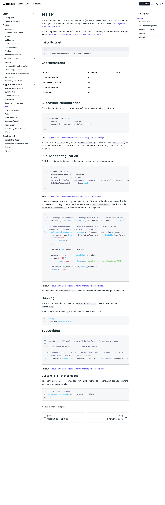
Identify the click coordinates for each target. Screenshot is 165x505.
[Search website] (152, 4)
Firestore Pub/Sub (12, 95)
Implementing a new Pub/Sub (16, 143)
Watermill (9, 3)
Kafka (7, 114)
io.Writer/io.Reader (12, 110)
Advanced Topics (11, 58)
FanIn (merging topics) (13, 69)
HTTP (7, 106)
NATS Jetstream (11, 117)
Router (7, 36)
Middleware (9, 40)
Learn (20, 3)
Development (9, 136)
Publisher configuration (147, 29)
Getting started (10, 17)
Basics (6, 25)
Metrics (8, 62)
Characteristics (144, 22)
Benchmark (9, 147)
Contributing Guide (12, 140)
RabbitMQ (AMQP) (12, 121)
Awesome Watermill (13, 54)
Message (8, 29)
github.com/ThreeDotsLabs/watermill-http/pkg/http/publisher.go (77, 196)
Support (37, 3)
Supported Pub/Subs (12, 84)
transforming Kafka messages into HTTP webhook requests (73, 34)
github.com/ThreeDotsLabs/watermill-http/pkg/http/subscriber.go (77, 137)
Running (142, 33)
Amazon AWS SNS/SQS (14, 88)
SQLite (7, 132)
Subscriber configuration (148, 25)
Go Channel (9, 99)
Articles (8, 51)
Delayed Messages (13, 77)
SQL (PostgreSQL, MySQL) (15, 128)
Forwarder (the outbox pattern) (17, 66)
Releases (8, 151)
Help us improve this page (53, 407)
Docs (28, 3)
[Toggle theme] (156, 4)
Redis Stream (10, 125)
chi (43, 145)
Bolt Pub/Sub (10, 92)
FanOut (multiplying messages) (17, 73)
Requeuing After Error (13, 80)
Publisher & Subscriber (14, 32)
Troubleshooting (11, 47)
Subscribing (143, 37)
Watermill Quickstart (13, 21)
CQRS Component (12, 43)
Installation (141, 18)
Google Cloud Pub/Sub (14, 103)
